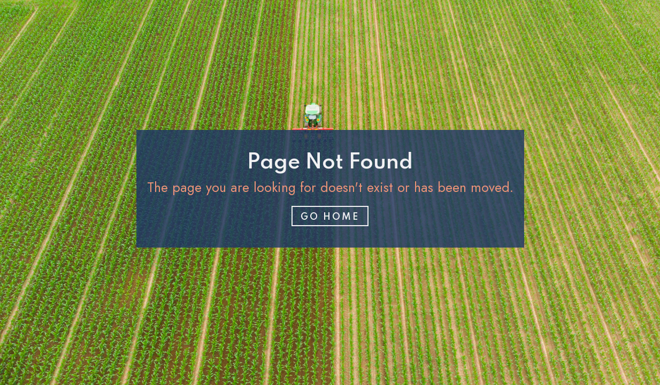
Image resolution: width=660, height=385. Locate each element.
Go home (330, 217)
